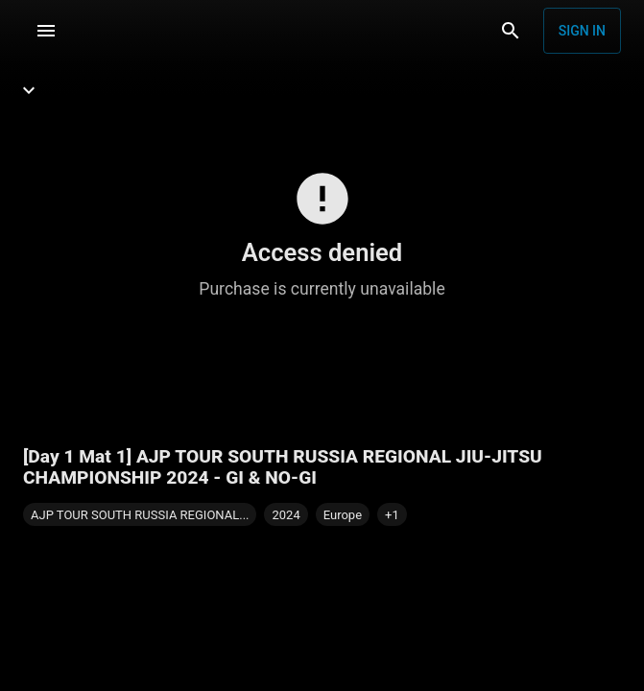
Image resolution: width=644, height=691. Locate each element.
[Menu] (46, 31)
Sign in (582, 30)
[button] (392, 514)
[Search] (511, 31)
